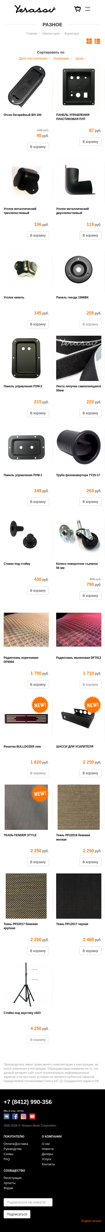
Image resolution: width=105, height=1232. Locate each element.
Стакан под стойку (17, 563)
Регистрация (13, 1178)
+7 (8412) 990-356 (28, 1102)
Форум (8, 1188)
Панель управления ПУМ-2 (23, 386)
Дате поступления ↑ (34, 58)
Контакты (48, 1164)
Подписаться (17, 1214)
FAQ (7, 1159)
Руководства (13, 1149)
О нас (46, 1144)
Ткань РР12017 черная (72, 924)
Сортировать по (50, 52)
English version (91, 1221)
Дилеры (47, 1154)
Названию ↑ (62, 58)
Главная (31, 33)
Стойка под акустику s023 (22, 1013)
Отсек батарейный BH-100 (22, 115)
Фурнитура (71, 33)
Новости (48, 1149)
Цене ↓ (80, 58)
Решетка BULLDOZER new (22, 746)
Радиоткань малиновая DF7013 (78, 657)
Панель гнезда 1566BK (72, 297)
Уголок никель (14, 297)
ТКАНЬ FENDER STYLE (20, 835)
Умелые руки (50, 33)
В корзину (38, 147)
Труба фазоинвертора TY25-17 (78, 475)
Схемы (8, 1154)
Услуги (46, 1159)
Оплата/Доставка (16, 1144)
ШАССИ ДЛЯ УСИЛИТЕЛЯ (74, 746)
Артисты (10, 1183)
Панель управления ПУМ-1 (23, 475)
